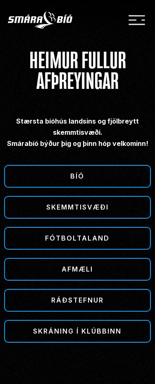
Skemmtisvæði (77, 207)
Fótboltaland (77, 238)
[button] (136, 20)
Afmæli (77, 269)
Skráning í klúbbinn (77, 331)
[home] (46, 20)
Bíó (77, 176)
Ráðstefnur (77, 300)
